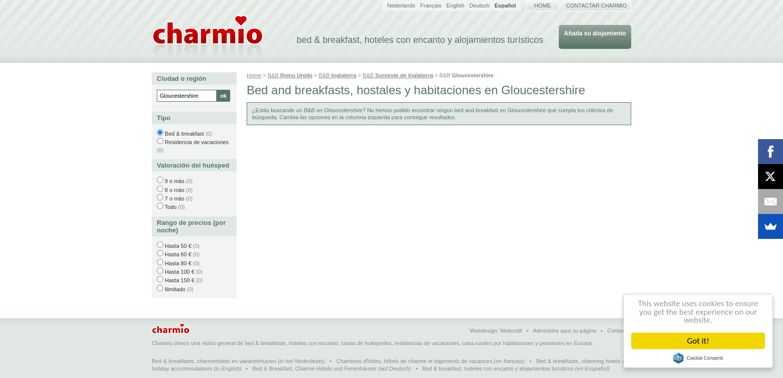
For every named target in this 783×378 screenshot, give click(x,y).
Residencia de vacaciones (197, 142)
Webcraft (511, 331)
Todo (171, 207)
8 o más (174, 190)
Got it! (698, 341)
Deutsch (479, 5)
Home (542, 5)
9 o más (174, 181)
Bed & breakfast (184, 134)
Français (430, 5)
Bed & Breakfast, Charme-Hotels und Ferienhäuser (314, 369)
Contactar (619, 331)
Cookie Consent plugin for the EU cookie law (698, 358)
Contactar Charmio (596, 5)
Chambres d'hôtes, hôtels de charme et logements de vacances (414, 361)
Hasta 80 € (178, 263)
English (455, 5)
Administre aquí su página (564, 331)
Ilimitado (175, 289)
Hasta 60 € (178, 254)
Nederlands (401, 5)
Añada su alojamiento (595, 33)
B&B (290, 75)
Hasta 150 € (179, 280)
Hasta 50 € (178, 246)
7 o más (174, 198)
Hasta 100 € (179, 272)
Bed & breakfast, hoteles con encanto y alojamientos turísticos (498, 369)
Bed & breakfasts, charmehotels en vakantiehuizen (214, 361)
